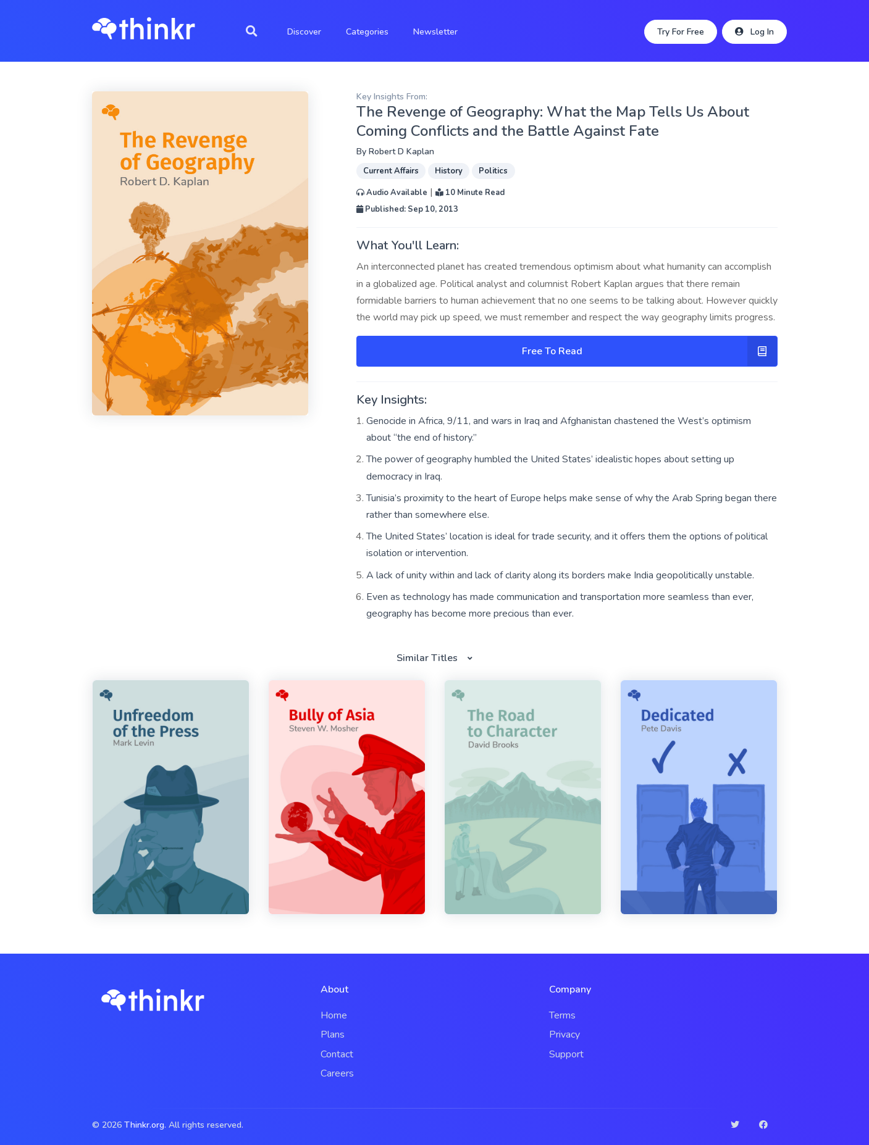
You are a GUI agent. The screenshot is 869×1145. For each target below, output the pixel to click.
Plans (333, 1034)
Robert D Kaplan (401, 151)
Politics (493, 171)
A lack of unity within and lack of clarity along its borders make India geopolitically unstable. (560, 575)
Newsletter (435, 32)
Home (334, 1015)
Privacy (564, 1034)
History (449, 171)
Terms (562, 1015)
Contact (337, 1054)
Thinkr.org (144, 1125)
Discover (304, 32)
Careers (337, 1073)
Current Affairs (391, 171)
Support (566, 1054)
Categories (367, 32)
